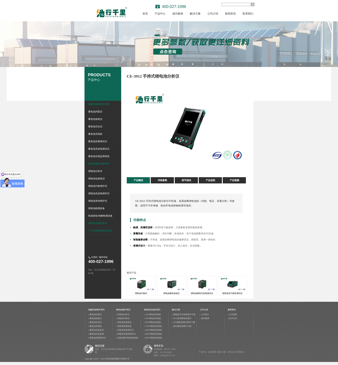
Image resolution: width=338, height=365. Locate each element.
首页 (145, 13)
